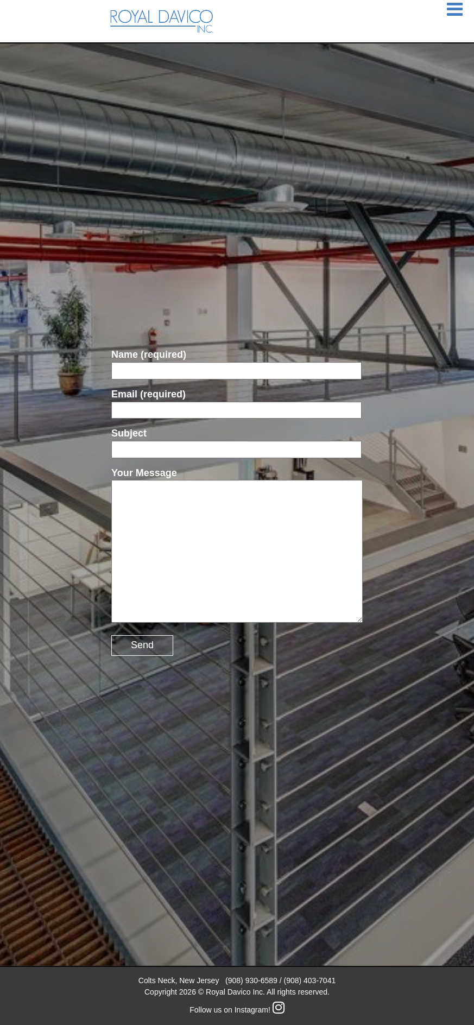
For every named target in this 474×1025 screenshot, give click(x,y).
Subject (236, 441)
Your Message (237, 546)
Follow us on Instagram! (237, 1009)
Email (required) (236, 402)
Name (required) (236, 362)
